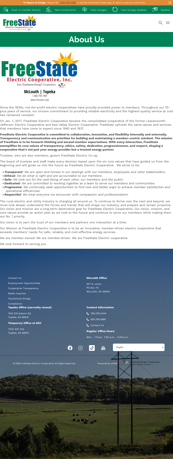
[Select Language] (139, 347)
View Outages (94, 10)
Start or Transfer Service (22, 10)
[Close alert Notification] (170, 2)
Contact (95, 325)
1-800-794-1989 (67, 2)
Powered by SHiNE (107, 363)
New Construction (61, 10)
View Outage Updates (129, 10)
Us (102, 325)
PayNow (161, 10)
